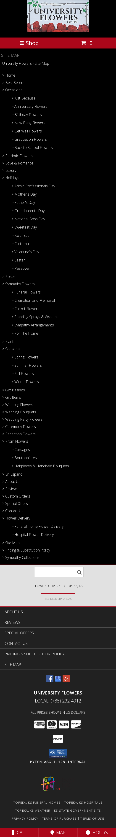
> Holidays (10, 177)
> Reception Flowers (19, 433)
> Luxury (9, 170)
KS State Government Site (77, 810)
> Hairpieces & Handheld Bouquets (40, 465)
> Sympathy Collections (21, 557)
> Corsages (20, 449)
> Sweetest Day (24, 227)
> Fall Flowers (22, 373)
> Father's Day (23, 202)
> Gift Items (11, 397)
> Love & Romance (17, 163)
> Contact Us (12, 510)
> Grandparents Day (28, 210)
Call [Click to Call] (19, 832)
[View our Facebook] (49, 681)
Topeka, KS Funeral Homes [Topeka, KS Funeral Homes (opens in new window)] (37, 802)
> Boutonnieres (24, 457)
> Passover (20, 268)
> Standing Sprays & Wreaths (34, 316)
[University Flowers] (58, 31)
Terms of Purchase (59, 818)
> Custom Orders (16, 496)
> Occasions (12, 89)
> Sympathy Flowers (18, 283)
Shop (29, 43)
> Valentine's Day (25, 251)
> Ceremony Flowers (19, 426)
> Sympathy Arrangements (32, 325)
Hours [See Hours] (97, 832)
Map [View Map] (58, 832)
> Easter (18, 260)
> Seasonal (11, 348)
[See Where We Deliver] (58, 598)
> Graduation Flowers (29, 139)
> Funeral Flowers (26, 292)
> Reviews (10, 488)
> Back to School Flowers (32, 147)
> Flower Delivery (16, 518)
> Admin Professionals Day (33, 185)
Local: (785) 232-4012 (58, 701)
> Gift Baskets (13, 390)
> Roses (9, 276)
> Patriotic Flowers (17, 155)
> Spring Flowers (24, 357)
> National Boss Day (28, 218)
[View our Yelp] (66, 681)
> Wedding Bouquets (19, 411)
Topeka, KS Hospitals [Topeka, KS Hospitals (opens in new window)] (83, 802)
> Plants (8, 341)
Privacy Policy (25, 818)
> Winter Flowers (25, 381)
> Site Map (11, 542)
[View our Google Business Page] (58, 681)
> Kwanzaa (20, 235)
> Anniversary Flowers (29, 106)
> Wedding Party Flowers (22, 419)
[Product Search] (59, 572)
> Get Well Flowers (26, 131)
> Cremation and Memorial (33, 300)
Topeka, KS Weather (32, 810)
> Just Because (23, 98)
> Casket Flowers (25, 308)
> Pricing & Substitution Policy (26, 550)
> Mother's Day (24, 194)
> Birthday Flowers (26, 114)
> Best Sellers (13, 82)
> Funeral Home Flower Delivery (37, 526)
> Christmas (21, 243)
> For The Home (24, 333)
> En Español (12, 474)
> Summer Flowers (26, 365)
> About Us (11, 481)
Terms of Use (92, 818)
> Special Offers (15, 503)
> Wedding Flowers (17, 404)
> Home (8, 75)
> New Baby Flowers (28, 122)
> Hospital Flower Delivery (32, 534)
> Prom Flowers (15, 441)
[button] (58, 753)
